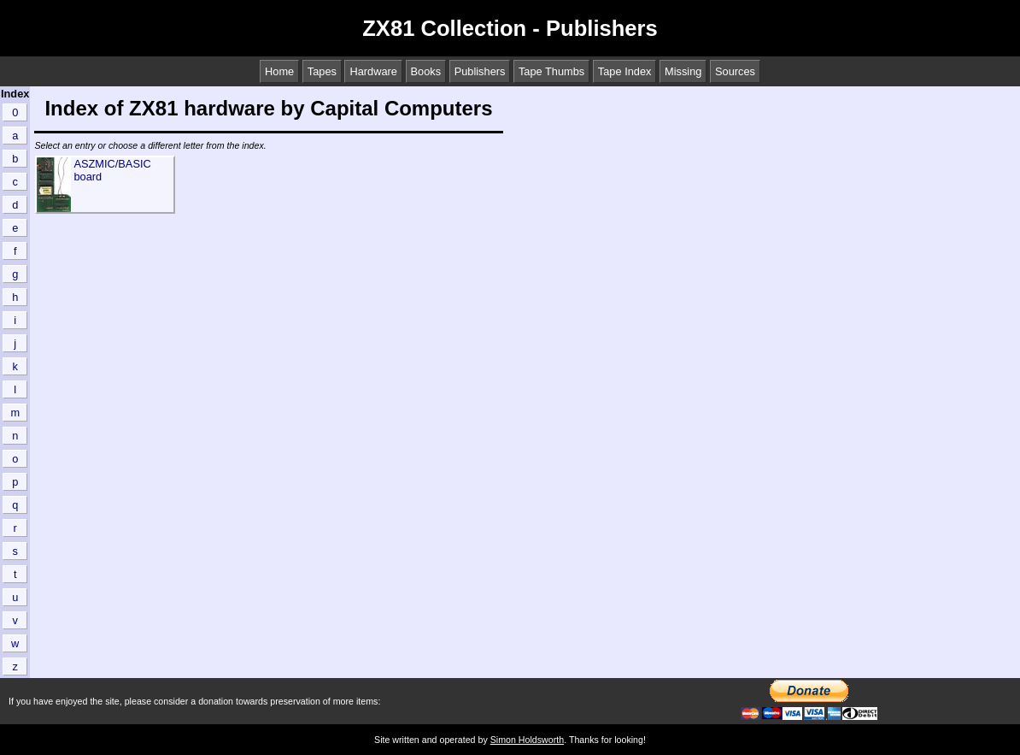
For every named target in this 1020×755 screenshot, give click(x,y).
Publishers (480, 71)
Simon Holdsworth (527, 739)
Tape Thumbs (551, 71)
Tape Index (625, 71)
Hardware (372, 71)
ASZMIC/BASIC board (111, 170)
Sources (735, 71)
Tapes (322, 71)
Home (279, 71)
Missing (683, 71)
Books (426, 71)
